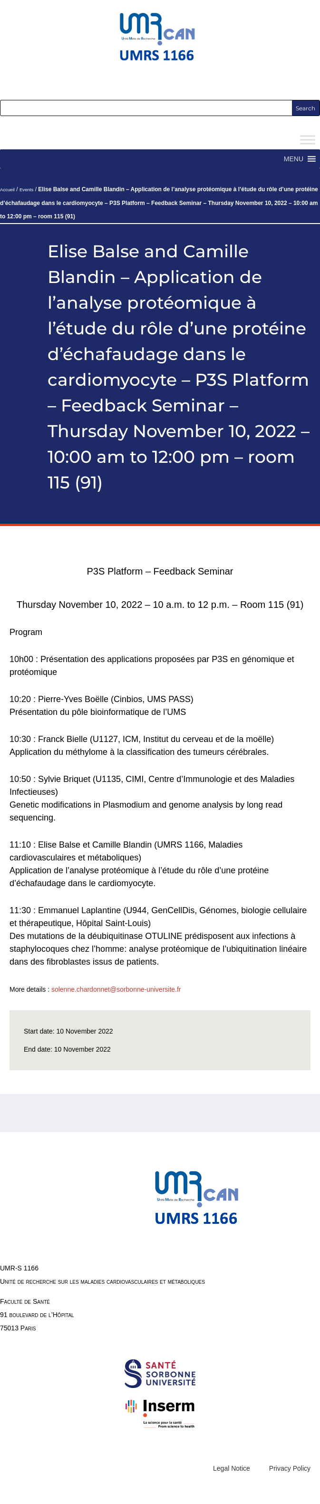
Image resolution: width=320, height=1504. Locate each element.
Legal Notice (231, 1468)
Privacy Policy (289, 1468)
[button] (293, 158)
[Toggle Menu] (307, 140)
